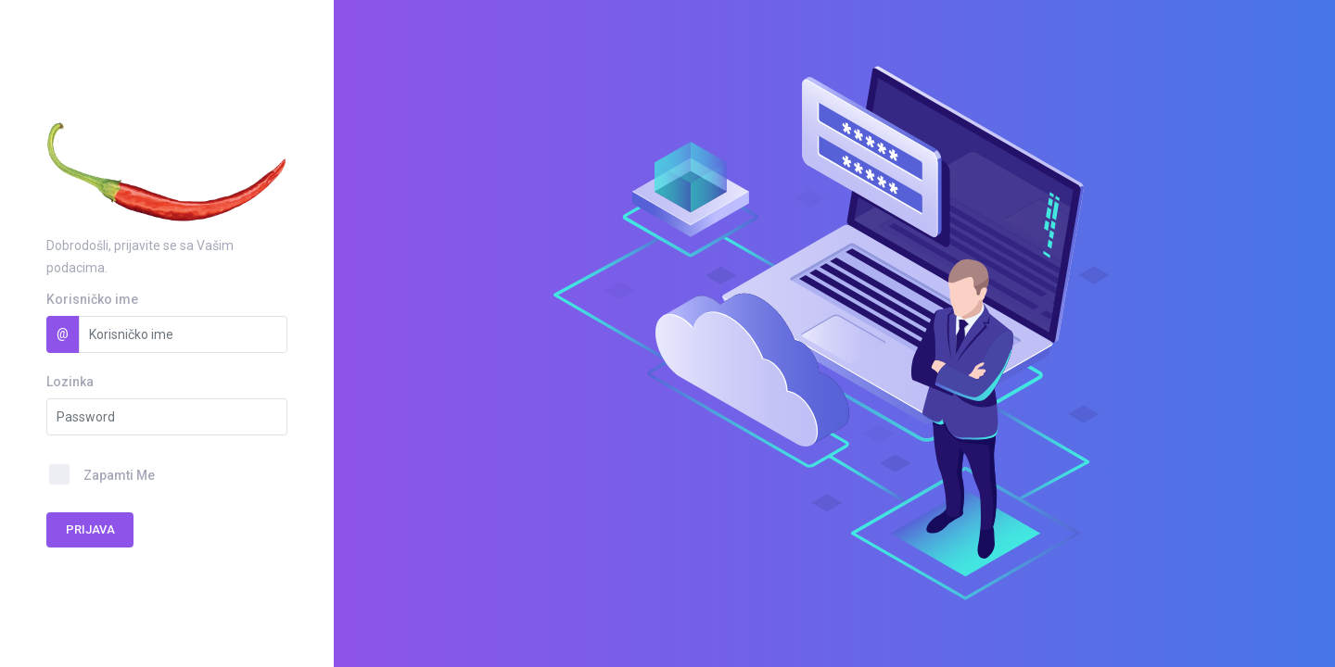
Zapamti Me (119, 475)
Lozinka (70, 381)
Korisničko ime (92, 299)
